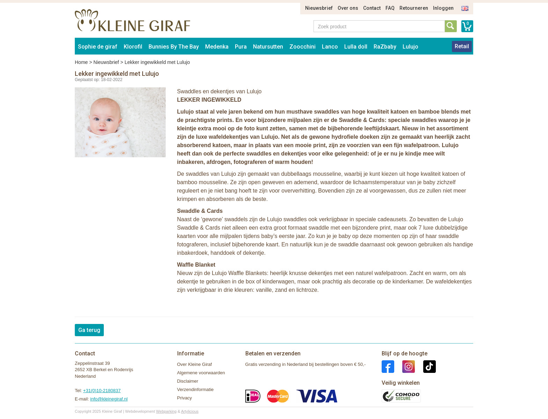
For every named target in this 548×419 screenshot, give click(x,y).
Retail (462, 46)
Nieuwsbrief (319, 8)
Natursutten (268, 46)
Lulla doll (355, 46)
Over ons (348, 8)
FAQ (390, 8)
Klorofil (133, 46)
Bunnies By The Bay (174, 46)
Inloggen (443, 8)
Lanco (330, 46)
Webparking (166, 411)
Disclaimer (188, 381)
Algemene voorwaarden (201, 372)
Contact (372, 8)
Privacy (184, 397)
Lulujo (410, 46)
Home (81, 62)
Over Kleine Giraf (194, 364)
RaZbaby (385, 46)
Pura (241, 46)
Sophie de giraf (97, 46)
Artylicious (190, 411)
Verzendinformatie (195, 389)
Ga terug (89, 330)
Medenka (217, 46)
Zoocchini (302, 46)
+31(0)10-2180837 (102, 390)
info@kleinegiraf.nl (109, 399)
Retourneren (413, 8)
